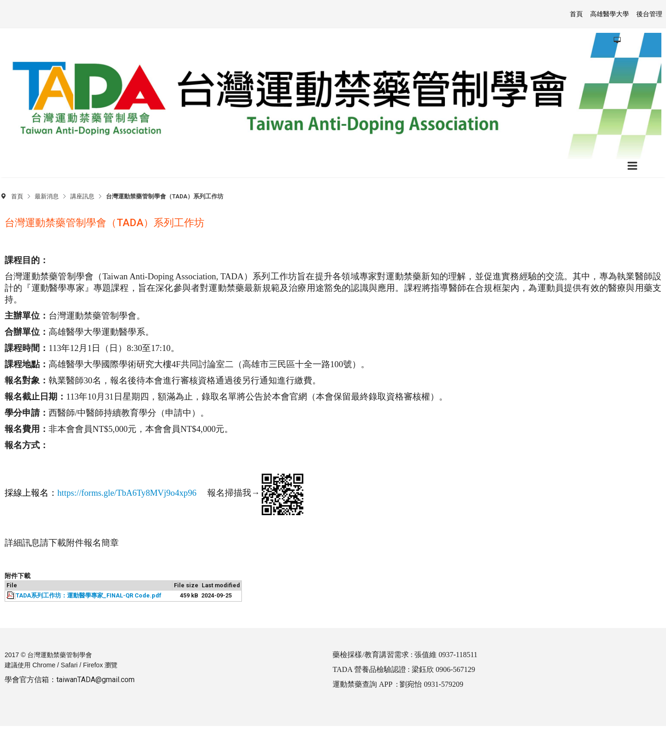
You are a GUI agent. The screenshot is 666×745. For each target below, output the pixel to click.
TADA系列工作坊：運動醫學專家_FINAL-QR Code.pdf (88, 595)
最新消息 (47, 196)
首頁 (17, 196)
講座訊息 (82, 196)
